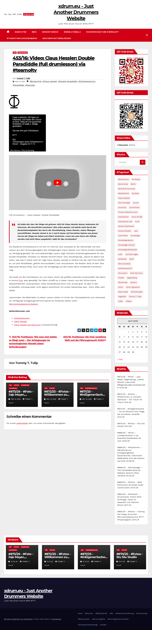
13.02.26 (14, 561)
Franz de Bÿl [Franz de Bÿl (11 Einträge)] (137, 217)
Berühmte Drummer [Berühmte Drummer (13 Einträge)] (126, 189)
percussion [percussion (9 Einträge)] (122, 273)
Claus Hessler (20, 321)
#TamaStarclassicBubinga (22, 38)
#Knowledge (22, 52)
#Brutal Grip (35, 81)
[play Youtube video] (57, 182)
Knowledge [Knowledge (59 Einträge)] (135, 236)
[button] (147, 35)
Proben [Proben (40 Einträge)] (121, 278)
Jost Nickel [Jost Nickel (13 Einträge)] (123, 236)
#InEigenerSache (91, 388)
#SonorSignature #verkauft (102, 32)
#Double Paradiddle (67, 81)
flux (21, 280)
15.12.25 (50, 561)
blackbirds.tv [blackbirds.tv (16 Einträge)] (123, 193)
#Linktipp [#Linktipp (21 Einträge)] (136, 179)
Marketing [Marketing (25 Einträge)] (122, 259)
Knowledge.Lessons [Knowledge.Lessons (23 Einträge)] (126, 245)
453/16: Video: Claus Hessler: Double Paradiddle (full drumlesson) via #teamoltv (54, 64)
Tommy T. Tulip (23, 78)
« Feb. (120, 359)
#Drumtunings (50, 32)
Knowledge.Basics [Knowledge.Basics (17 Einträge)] (125, 240)
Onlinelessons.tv (22, 318)
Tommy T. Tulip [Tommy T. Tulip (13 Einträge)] (135, 296)
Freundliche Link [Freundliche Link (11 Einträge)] (125, 221)
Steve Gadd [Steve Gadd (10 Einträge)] (123, 292)
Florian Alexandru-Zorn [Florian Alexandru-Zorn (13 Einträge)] (127, 212)
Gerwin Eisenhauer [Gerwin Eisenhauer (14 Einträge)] (126, 226)
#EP (14, 52)
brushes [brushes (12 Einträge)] (135, 193)
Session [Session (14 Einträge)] (133, 282)
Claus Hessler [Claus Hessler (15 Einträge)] (124, 198)
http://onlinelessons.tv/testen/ (23, 304)
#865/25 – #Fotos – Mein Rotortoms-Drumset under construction (130, 485)
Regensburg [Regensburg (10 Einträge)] (132, 278)
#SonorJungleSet (98, 619)
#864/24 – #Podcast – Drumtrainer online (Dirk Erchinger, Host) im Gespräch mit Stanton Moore (129, 499)
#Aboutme (20, 32)
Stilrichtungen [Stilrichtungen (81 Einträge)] (137, 292)
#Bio (34, 32)
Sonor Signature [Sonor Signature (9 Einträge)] (133, 287)
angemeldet (22, 423)
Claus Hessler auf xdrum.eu (27, 325)
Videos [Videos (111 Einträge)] (128, 301)
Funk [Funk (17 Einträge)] (137, 221)
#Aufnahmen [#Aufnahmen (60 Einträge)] (123, 179)
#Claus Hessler (50, 81)
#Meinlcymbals (72, 32)
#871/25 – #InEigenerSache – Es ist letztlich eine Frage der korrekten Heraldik (130, 411)
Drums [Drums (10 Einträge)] (136, 203)
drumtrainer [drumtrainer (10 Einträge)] (134, 207)
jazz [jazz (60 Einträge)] (136, 231)
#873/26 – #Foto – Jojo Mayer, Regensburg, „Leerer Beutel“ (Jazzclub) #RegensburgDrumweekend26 (131, 382)
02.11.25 (122, 561)
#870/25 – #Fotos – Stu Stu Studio (129, 555)
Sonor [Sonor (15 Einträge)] (120, 287)
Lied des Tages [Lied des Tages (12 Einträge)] (131, 254)
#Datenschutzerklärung (57, 38)
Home (80, 613)
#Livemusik (13, 388)
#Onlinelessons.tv (86, 81)
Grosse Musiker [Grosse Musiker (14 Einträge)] (124, 231)
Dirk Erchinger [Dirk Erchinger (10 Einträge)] (124, 203)
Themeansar (56, 619)
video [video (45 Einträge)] (120, 301)
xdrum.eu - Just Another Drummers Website (76, 12)
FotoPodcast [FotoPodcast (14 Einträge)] (123, 217)
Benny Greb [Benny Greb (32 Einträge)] (123, 184)
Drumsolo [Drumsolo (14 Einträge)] (122, 207)
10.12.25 (86, 561)
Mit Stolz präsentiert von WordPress (18, 619)
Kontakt (103, 625)
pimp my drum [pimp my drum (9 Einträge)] (136, 273)
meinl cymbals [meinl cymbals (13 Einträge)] (124, 264)
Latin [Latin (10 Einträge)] (120, 254)
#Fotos (16, 385)
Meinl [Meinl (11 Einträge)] (131, 259)
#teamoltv (30, 85)
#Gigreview (25, 385)
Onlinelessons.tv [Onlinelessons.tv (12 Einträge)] (125, 268)
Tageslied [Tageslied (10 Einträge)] (122, 296)
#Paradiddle (18, 85)
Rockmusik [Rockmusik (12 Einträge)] (122, 282)
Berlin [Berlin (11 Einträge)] (133, 184)
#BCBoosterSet (101, 613)
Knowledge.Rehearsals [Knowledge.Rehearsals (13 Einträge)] (127, 250)
